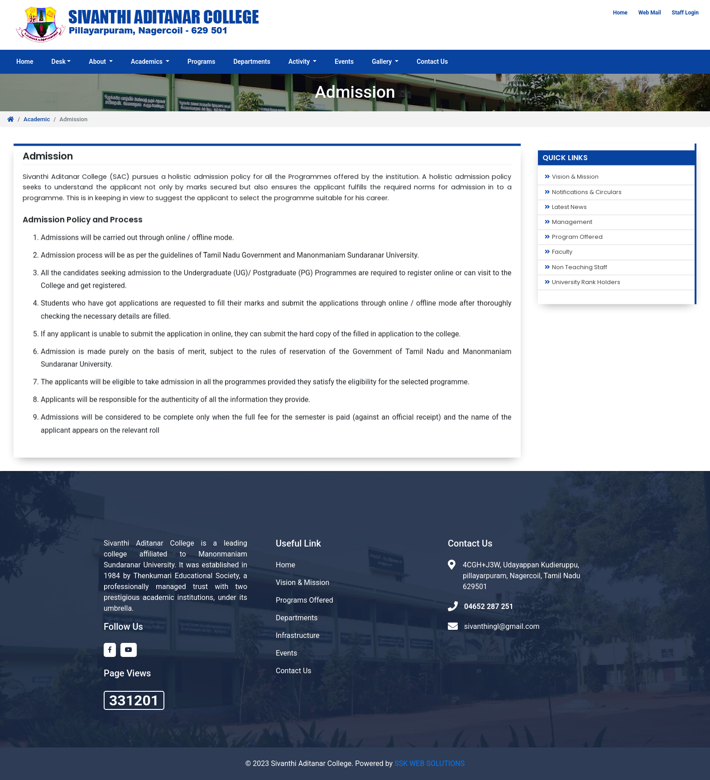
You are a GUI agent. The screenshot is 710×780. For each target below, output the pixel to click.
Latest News (566, 209)
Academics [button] (147, 61)
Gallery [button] (382, 61)
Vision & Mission (572, 180)
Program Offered (574, 239)
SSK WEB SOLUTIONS (429, 763)
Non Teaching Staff (576, 270)
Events (344, 61)
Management (568, 224)
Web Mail (649, 13)
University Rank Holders (582, 285)
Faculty (558, 255)
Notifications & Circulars (583, 194)
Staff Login (685, 13)
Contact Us (432, 61)
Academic (37, 119)
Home (620, 13)
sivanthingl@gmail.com (502, 626)
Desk (59, 61)
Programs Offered (304, 600)
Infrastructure (297, 635)
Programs (201, 61)
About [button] (98, 61)
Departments (251, 61)
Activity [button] (300, 61)
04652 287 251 (488, 606)
